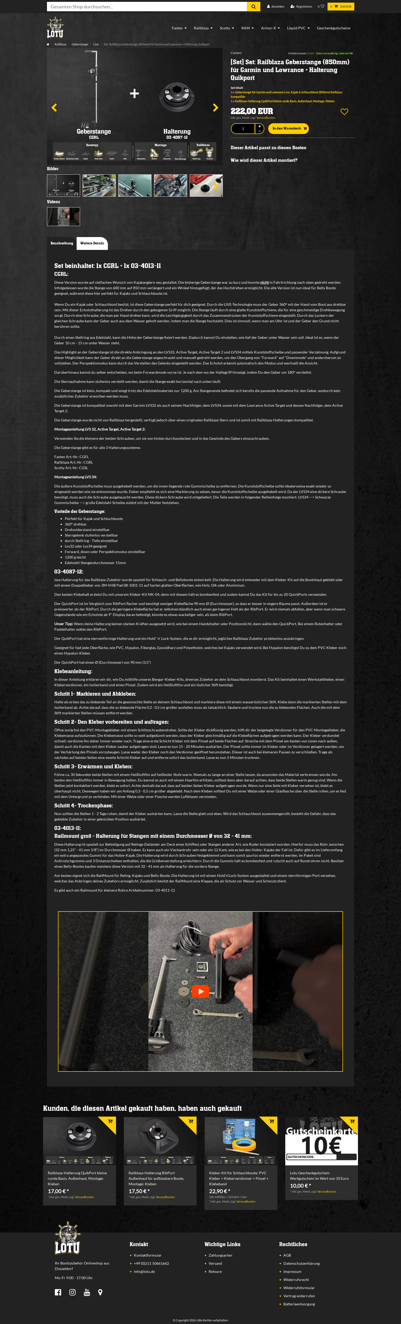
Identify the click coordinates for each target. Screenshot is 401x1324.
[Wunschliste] (321, 7)
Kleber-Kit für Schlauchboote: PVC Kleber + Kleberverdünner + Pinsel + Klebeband (238, 1178)
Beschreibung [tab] (62, 243)
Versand (215, 1263)
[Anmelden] (275, 7)
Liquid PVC (296, 28)
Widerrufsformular (299, 1287)
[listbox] (79, 1141)
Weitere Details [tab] (92, 243)
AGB (287, 1255)
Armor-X (268, 28)
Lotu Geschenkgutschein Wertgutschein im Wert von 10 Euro (319, 1176)
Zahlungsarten (220, 1255)
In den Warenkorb (290, 128)
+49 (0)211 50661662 (151, 1263)
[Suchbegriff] (147, 6)
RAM (245, 28)
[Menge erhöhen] (259, 126)
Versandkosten (265, 117)
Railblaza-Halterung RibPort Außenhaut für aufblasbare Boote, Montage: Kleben (156, 1178)
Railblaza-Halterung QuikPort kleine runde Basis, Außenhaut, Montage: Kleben (285, 101)
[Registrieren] (301, 7)
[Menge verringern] (259, 131)
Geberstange (79, 44)
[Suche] (253, 6)
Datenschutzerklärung (301, 1263)
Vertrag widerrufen (299, 1296)
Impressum (292, 1271)
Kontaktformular (148, 1255)
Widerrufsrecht (296, 1279)
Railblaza (201, 28)
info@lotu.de (144, 1271)
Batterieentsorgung (299, 1304)
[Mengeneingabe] (243, 128)
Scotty (225, 28)
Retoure (215, 1271)
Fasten (177, 28)
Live (96, 44)
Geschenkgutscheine (333, 28)
